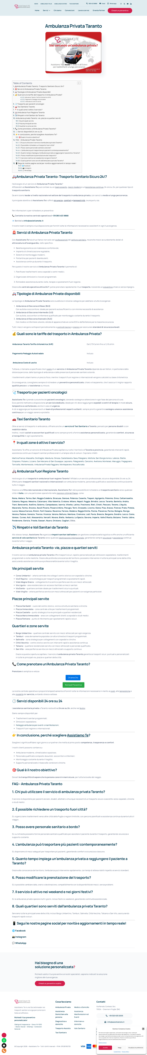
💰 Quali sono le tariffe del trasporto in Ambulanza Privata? (38, 95)
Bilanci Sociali (20, 1027)
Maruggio (116, 461)
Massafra (30, 458)
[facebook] (121, 4)
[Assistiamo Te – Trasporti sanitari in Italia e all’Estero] (22, 5)
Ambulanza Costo (20, 362)
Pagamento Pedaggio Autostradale (35, 99)
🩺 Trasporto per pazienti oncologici (29, 104)
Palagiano (82, 458)
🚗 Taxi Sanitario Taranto (25, 107)
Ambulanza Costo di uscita (33, 101)
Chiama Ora (73, 677)
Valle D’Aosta (106, 517)
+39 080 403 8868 (60, 215)
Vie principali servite (26, 121)
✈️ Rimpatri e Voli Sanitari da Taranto (29, 115)
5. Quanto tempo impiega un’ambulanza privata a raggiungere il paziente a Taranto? (49, 153)
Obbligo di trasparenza (22, 1024)
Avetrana (98, 461)
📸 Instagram (27, 168)
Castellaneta (67, 458)
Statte (123, 458)
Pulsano (25, 461)
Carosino (89, 461)
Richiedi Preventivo (73, 685)
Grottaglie (39, 458)
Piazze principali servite (28, 124)
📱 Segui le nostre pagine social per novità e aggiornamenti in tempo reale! (46, 163)
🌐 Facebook (26, 166)
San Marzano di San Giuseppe (50, 461)
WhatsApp (20, 943)
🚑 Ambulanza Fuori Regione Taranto (30, 112)
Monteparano (66, 464)
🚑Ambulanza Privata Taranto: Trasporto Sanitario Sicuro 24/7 (39, 86)
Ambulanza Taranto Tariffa (24, 344)
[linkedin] (131, 4)
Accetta (105, 1047)
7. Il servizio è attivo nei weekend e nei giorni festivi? (38, 158)
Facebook (20, 930)
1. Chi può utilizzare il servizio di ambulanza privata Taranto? (40, 143)
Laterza (116, 458)
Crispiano (16, 461)
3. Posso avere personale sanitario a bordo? (35, 148)
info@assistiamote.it (33, 220)
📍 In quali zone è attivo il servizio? (28, 110)
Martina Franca (18, 458)
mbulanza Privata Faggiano (47, 464)
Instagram (20, 936)
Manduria (49, 458)
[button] (143, 1029)
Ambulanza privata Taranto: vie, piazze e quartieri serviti (38, 118)
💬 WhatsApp (27, 170)
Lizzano (32, 461)
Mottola (91, 458)
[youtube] (127, 4)
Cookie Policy (117, 1051)
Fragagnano (127, 461)
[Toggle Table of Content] (78, 83)
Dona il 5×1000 (37, 1024)
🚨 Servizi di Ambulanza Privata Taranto (30, 89)
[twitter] (124, 4)
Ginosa (57, 458)
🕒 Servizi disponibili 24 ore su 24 (29, 131)
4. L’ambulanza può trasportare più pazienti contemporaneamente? (44, 150)
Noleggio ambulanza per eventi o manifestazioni (37, 725)
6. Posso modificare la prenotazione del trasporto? (37, 155)
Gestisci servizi (103, 1042)
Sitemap (30, 1027)
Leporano (68, 461)
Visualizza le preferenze (135, 1047)
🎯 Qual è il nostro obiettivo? (29, 137)
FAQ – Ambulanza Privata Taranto (29, 140)
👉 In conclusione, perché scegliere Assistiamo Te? (36, 134)
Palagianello (78, 461)
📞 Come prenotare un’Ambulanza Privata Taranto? (35, 129)
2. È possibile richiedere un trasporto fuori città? (36, 145)
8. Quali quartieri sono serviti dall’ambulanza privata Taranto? (41, 161)
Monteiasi (106, 461)
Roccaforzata (78, 464)
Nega (119, 1047)
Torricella (16, 464)
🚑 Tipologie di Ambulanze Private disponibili (33, 92)
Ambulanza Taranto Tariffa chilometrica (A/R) (38, 97)
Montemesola (27, 464)
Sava (75, 458)
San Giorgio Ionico (104, 458)
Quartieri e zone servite (27, 126)
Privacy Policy (125, 1051)
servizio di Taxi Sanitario (76, 426)
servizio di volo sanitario (23, 538)
